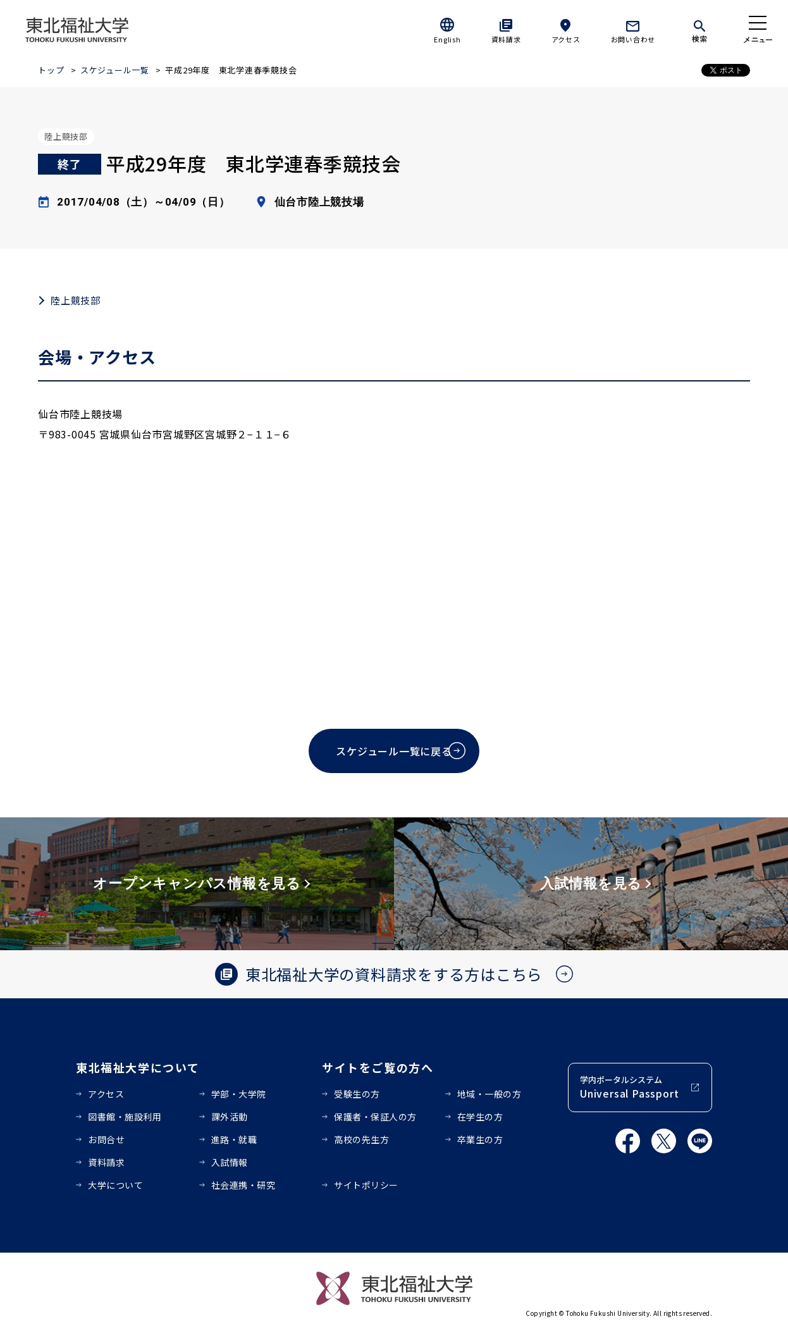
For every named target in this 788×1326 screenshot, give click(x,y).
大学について (115, 1184)
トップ (51, 70)
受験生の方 (357, 1093)
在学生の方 (480, 1116)
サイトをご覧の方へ (378, 1067)
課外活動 (229, 1116)
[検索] (699, 29)
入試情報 (229, 1162)
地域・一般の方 (489, 1093)
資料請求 (506, 39)
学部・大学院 (238, 1093)
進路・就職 (234, 1139)
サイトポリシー (366, 1184)
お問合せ (106, 1139)
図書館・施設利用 (124, 1116)
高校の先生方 (361, 1139)
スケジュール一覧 (114, 70)
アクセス (566, 39)
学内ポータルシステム (629, 1087)
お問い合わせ (633, 39)
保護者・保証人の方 (375, 1116)
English (447, 39)
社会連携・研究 (243, 1184)
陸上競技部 (76, 300)
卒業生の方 (480, 1139)
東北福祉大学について (137, 1067)
